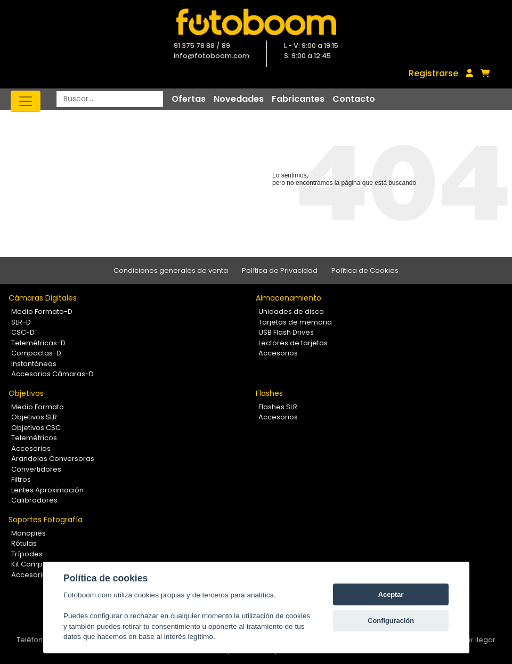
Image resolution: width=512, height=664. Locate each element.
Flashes (269, 393)
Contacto (353, 99)
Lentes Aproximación (47, 490)
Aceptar (391, 594)
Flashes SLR (277, 407)
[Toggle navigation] (25, 101)
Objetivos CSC (36, 428)
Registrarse (433, 73)
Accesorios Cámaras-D (52, 374)
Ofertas (189, 99)
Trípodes (27, 554)
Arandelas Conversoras (52, 459)
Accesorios (278, 353)
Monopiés (28, 533)
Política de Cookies (365, 270)
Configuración (391, 621)
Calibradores (34, 500)
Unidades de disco (291, 311)
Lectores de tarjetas (293, 343)
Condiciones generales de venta (170, 270)
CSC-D (23, 332)
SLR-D (21, 322)
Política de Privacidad (280, 270)
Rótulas (24, 543)
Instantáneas (33, 364)
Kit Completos (35, 564)
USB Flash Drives (286, 332)
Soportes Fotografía (46, 519)
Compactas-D (36, 353)
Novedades (239, 99)
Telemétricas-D (38, 343)
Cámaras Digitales (43, 298)
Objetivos (26, 393)
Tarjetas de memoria (295, 322)
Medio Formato (37, 407)
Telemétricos (34, 438)
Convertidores (36, 469)
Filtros (21, 479)
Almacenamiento (288, 298)
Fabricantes (298, 99)
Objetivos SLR (34, 417)
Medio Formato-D (41, 311)
